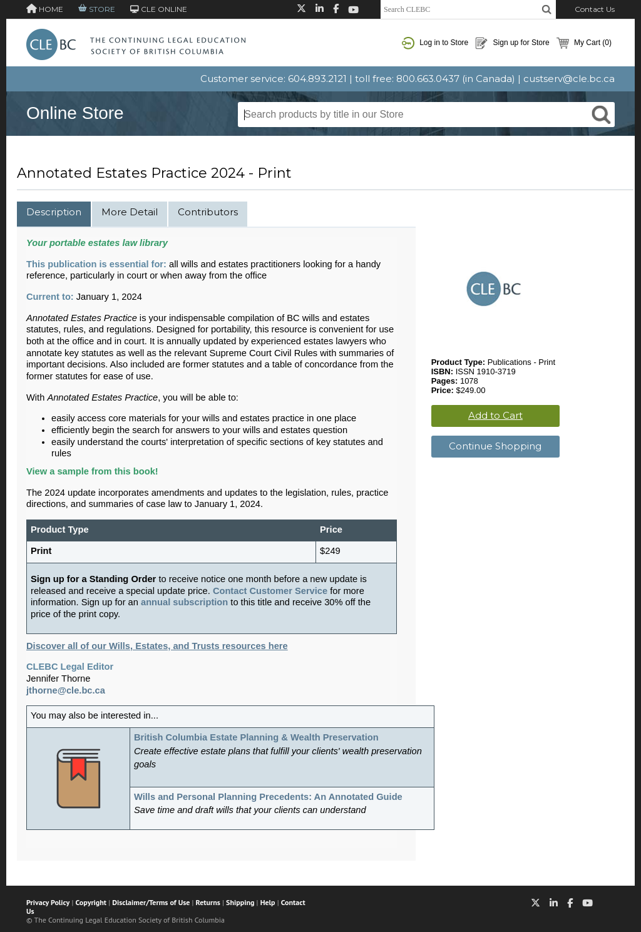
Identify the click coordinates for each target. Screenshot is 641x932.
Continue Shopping (495, 446)
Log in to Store (435, 43)
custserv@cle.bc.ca (569, 78)
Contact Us (595, 9)
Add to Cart (495, 415)
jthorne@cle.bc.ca (65, 690)
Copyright (91, 902)
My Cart (584, 43)
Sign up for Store (512, 43)
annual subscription (184, 602)
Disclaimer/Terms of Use (151, 902)
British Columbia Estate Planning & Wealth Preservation (256, 737)
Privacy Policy (47, 902)
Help (267, 902)
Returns (208, 902)
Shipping (240, 902)
